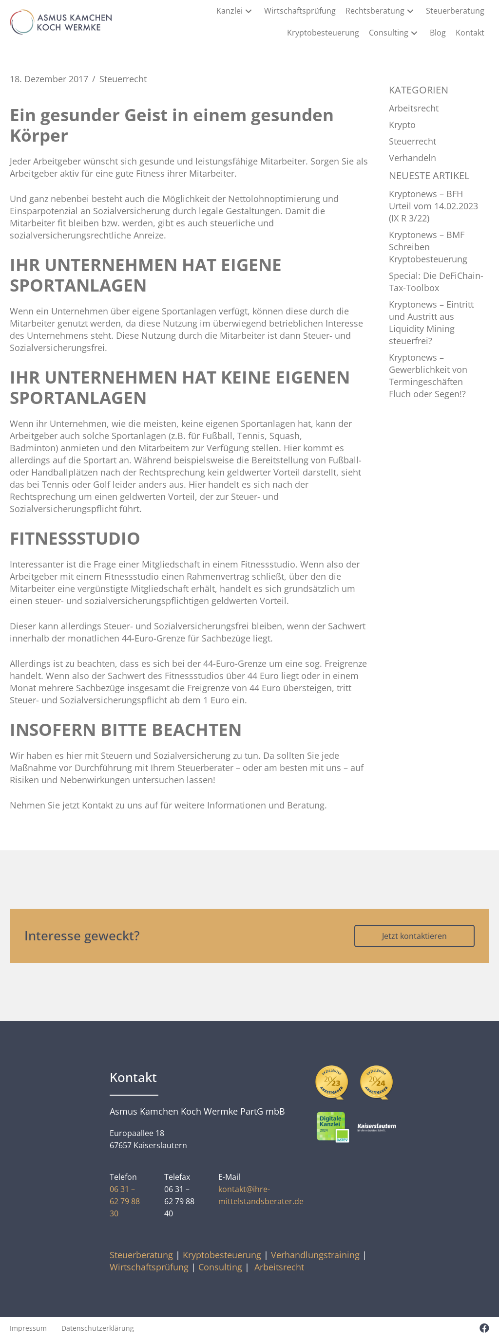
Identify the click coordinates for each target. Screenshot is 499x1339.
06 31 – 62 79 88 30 (125, 1201)
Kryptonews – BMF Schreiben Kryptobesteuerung (428, 247)
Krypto (402, 124)
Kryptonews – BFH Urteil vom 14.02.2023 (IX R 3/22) (433, 206)
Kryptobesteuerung (222, 1255)
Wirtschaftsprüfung (149, 1267)
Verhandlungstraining (315, 1255)
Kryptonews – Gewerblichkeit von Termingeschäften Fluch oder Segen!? (428, 375)
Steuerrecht (123, 79)
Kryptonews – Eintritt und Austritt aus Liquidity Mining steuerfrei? (431, 322)
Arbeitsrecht (414, 108)
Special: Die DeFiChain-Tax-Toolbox (436, 281)
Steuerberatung (141, 1255)
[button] (248, 11)
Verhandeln (412, 158)
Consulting (220, 1267)
